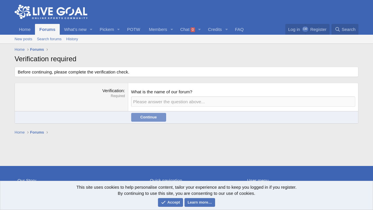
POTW (133, 29)
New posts (23, 39)
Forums (47, 29)
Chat (187, 29)
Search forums (49, 39)
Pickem (107, 29)
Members (158, 29)
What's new (75, 29)
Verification (113, 90)
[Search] (345, 29)
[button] (91, 29)
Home (25, 29)
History (72, 39)
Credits (215, 29)
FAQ (239, 29)
